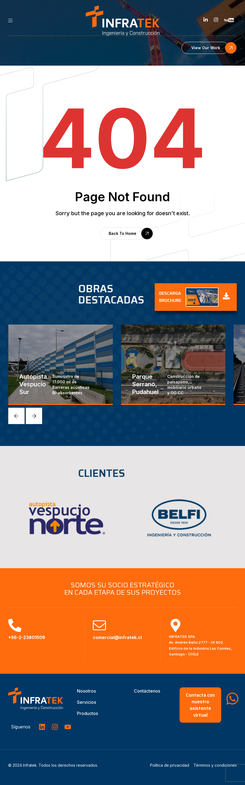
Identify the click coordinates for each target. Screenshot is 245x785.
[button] (205, 48)
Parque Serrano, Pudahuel (145, 384)
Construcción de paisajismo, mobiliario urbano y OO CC (184, 384)
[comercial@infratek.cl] (99, 625)
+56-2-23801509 (26, 637)
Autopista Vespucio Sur (33, 384)
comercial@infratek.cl (117, 637)
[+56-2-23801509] (14, 625)
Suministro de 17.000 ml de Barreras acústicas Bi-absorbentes (71, 384)
